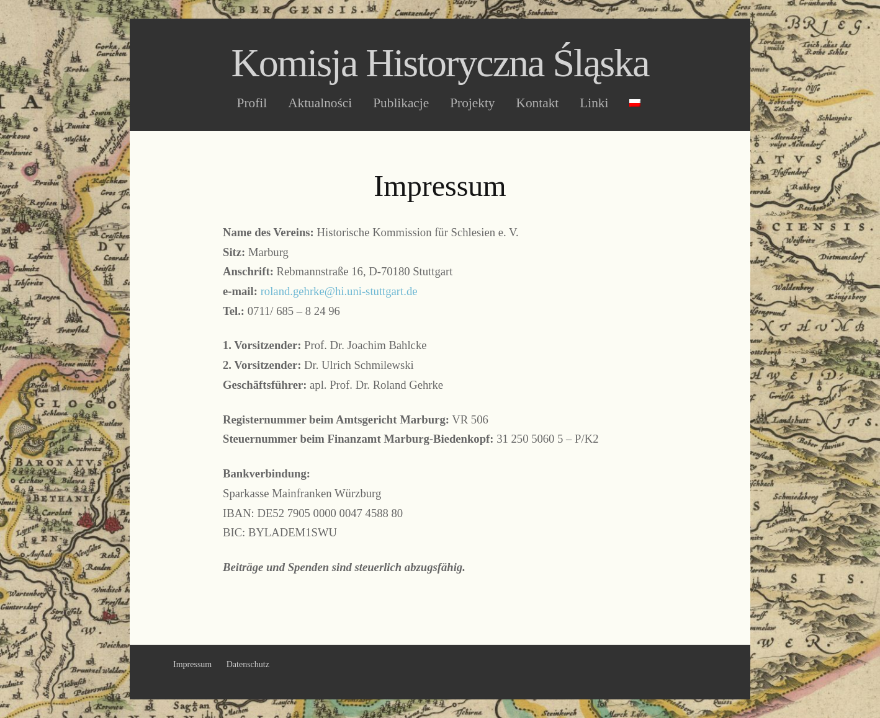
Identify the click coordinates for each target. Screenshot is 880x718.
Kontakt (537, 103)
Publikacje (401, 103)
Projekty (472, 103)
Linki (594, 103)
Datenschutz (248, 664)
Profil (252, 103)
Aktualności (320, 103)
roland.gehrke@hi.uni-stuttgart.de (339, 291)
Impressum (192, 664)
